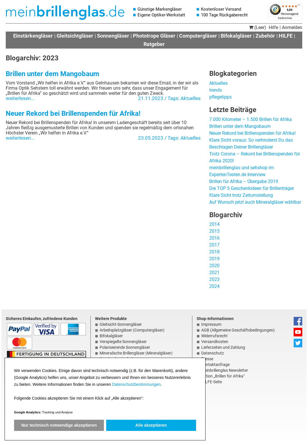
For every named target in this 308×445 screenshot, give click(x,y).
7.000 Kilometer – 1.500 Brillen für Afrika (250, 119)
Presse (207, 359)
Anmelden (292, 27)
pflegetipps (220, 97)
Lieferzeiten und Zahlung (223, 347)
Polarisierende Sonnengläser (125, 347)
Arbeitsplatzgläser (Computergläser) (132, 330)
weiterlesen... (20, 98)
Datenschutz (212, 353)
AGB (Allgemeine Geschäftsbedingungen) (238, 330)
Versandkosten (214, 341)
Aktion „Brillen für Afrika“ (223, 376)
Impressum (211, 324)
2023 (214, 279)
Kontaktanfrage (215, 364)
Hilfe (273, 27)
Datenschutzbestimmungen (136, 384)
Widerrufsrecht (214, 336)
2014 (214, 224)
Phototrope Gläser (154, 36)
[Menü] (298, 6)
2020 (214, 265)
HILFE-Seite (211, 381)
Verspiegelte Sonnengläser (123, 341)
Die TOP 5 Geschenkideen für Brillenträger (251, 188)
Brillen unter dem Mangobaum (52, 74)
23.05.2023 (150, 138)
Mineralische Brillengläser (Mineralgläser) (136, 353)
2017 (214, 245)
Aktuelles (191, 98)
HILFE (285, 36)
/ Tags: (172, 98)
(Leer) (257, 27)
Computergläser (198, 36)
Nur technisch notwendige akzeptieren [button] (59, 425)
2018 (214, 252)
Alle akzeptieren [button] (151, 425)
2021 (214, 272)
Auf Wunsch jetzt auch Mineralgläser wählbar (255, 202)
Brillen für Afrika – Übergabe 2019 (243, 181)
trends (215, 90)
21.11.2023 (150, 98)
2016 (214, 238)
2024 (214, 286)
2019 (214, 258)
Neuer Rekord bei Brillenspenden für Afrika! (73, 113)
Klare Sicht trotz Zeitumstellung (241, 195)
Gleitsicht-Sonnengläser (121, 324)
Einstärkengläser (33, 36)
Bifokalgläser (236, 36)
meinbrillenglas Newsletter (224, 370)
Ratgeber (154, 44)
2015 (214, 231)
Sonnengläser (113, 36)
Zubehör (265, 36)
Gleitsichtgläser (75, 36)
